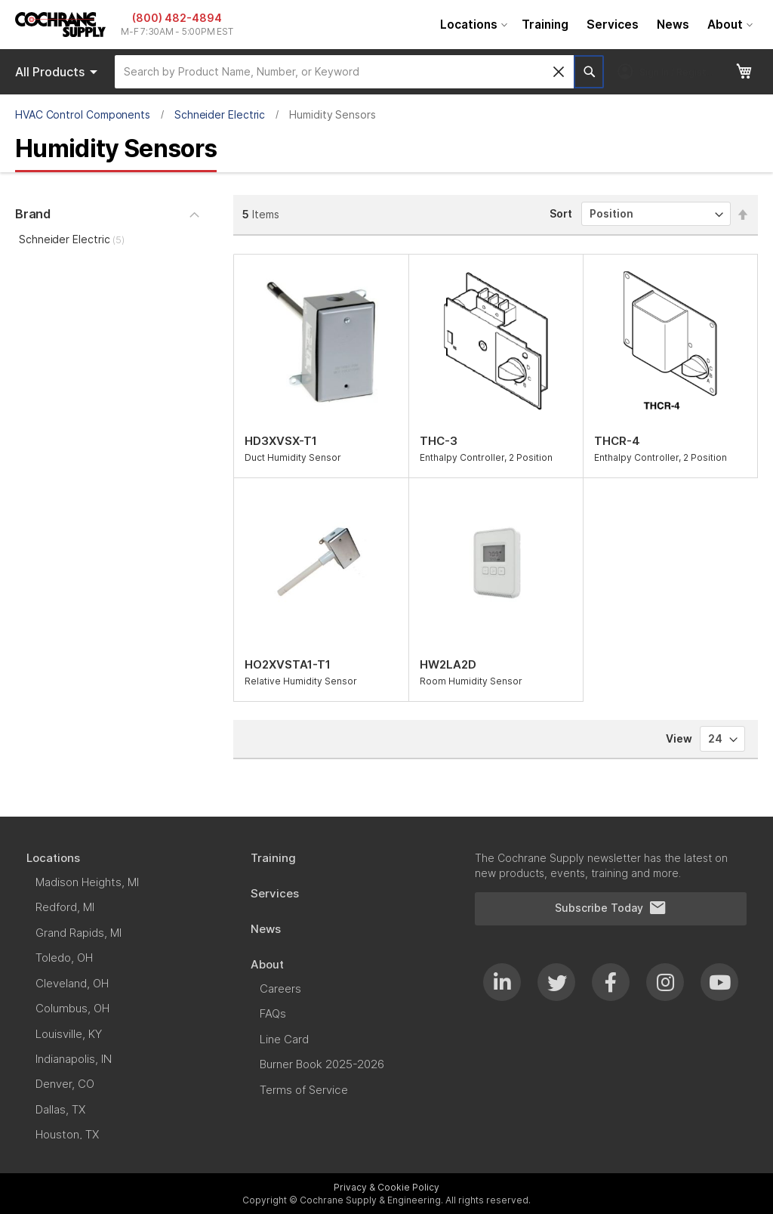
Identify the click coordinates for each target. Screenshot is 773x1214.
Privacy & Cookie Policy (386, 1187)
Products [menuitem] (59, 71)
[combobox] (344, 71)
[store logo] (60, 24)
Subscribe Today (611, 908)
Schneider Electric (220, 114)
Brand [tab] (33, 213)
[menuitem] (472, 24)
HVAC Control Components (82, 114)
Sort (561, 213)
